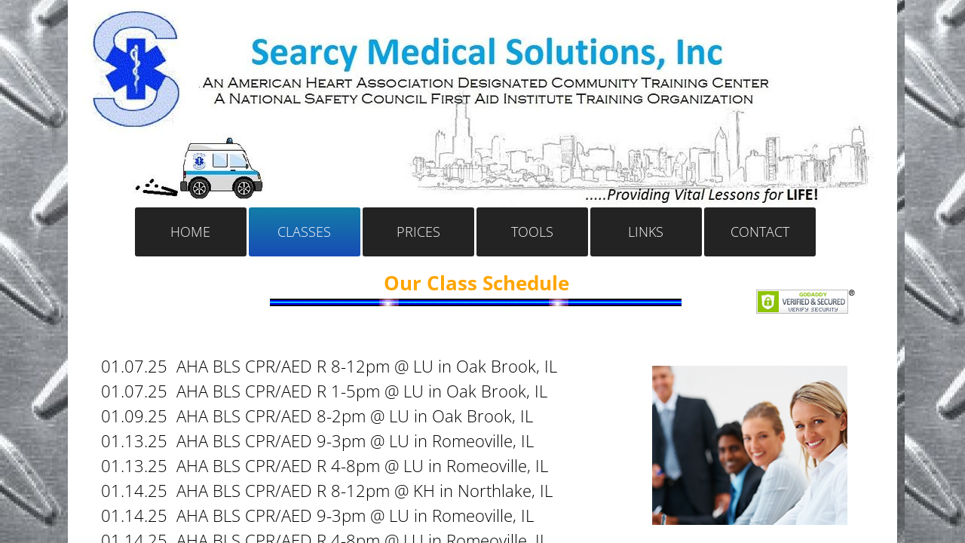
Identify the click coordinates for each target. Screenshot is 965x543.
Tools (532, 231)
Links (645, 231)
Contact (760, 231)
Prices (418, 231)
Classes (304, 231)
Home (190, 231)
